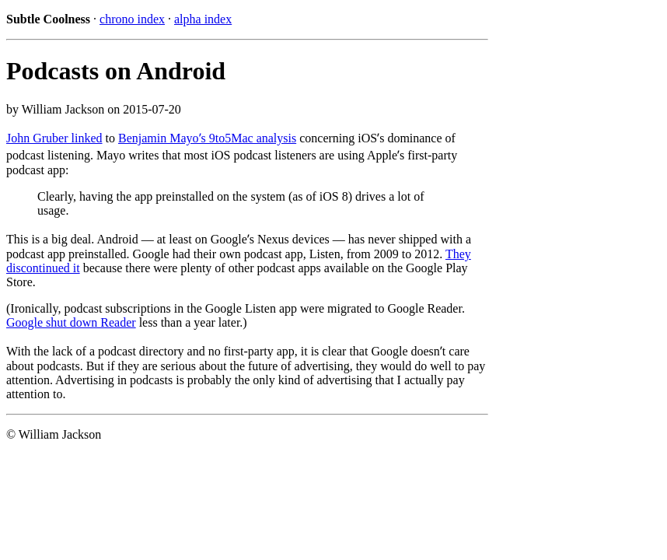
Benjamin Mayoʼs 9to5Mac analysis (207, 138)
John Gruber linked (54, 138)
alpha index (203, 19)
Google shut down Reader (71, 322)
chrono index (132, 19)
